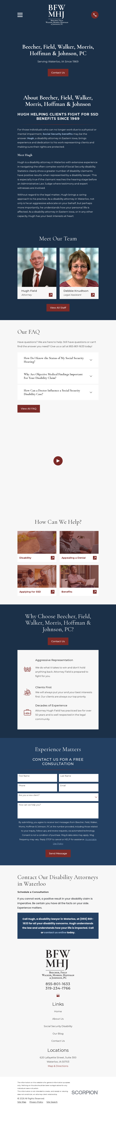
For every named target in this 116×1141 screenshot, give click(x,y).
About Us (58, 937)
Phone (22, 704)
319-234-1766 (58, 907)
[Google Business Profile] (58, 914)
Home (58, 930)
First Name (24, 695)
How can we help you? (30, 724)
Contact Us (58, 72)
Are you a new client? (29, 714)
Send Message (58, 772)
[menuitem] (21, 1021)
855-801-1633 (58, 902)
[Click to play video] (58, 420)
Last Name (65, 695)
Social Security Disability (58, 945)
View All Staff (58, 307)
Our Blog (58, 952)
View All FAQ (28, 408)
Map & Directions (58, 984)
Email (63, 704)
